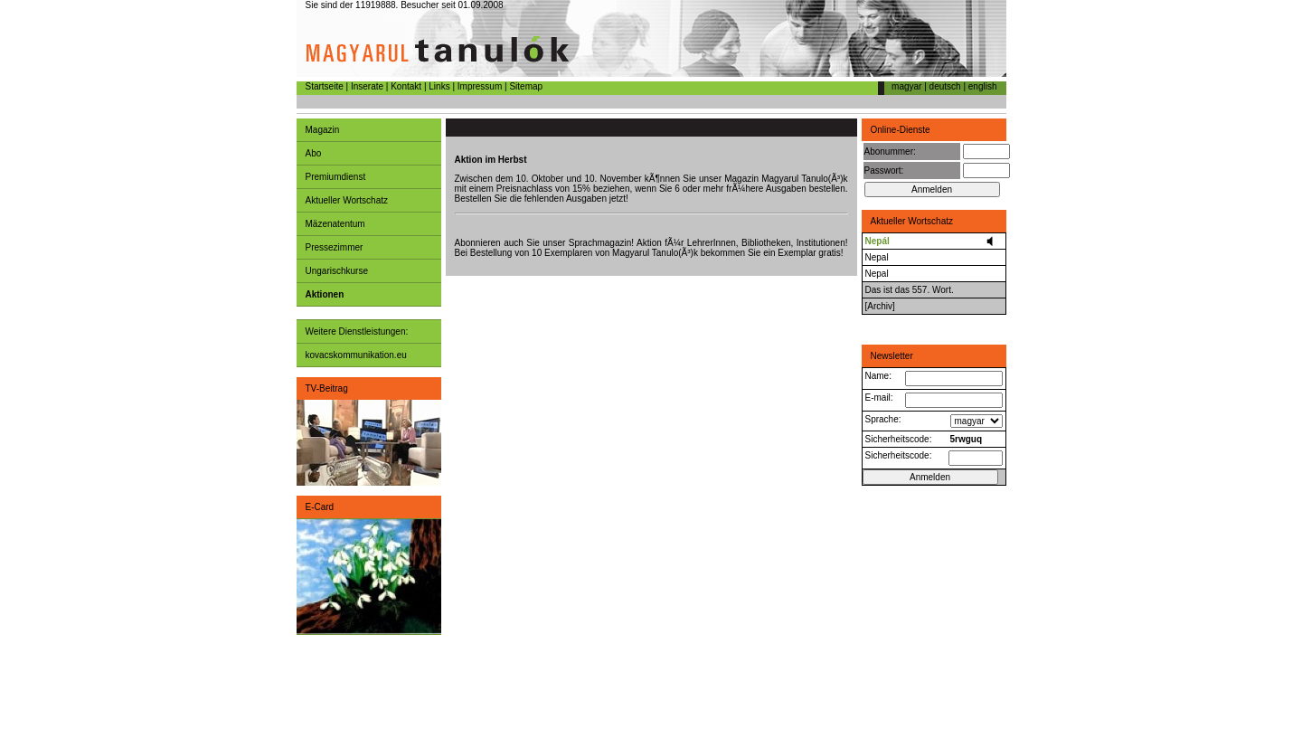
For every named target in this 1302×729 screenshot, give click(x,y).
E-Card (320, 507)
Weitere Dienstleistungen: (357, 331)
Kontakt (406, 86)
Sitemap (525, 86)
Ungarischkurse (337, 271)
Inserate (367, 86)
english (982, 86)
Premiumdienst (336, 177)
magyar (906, 86)
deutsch (945, 86)
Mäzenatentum (335, 224)
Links (439, 86)
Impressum (480, 86)
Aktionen (325, 294)
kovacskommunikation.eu (356, 355)
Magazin (323, 130)
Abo (314, 153)
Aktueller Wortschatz (347, 200)
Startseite (325, 86)
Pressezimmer (334, 247)
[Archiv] (880, 306)
